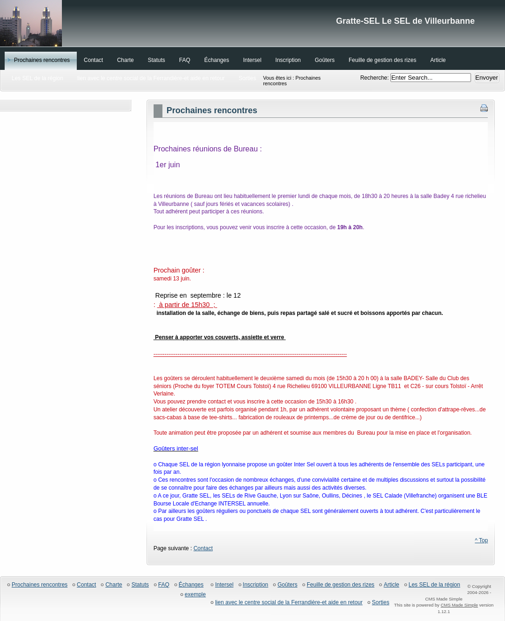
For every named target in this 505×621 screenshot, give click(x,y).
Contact (203, 548)
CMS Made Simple (459, 604)
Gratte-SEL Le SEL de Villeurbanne (252, 23)
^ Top (481, 540)
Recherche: (375, 78)
